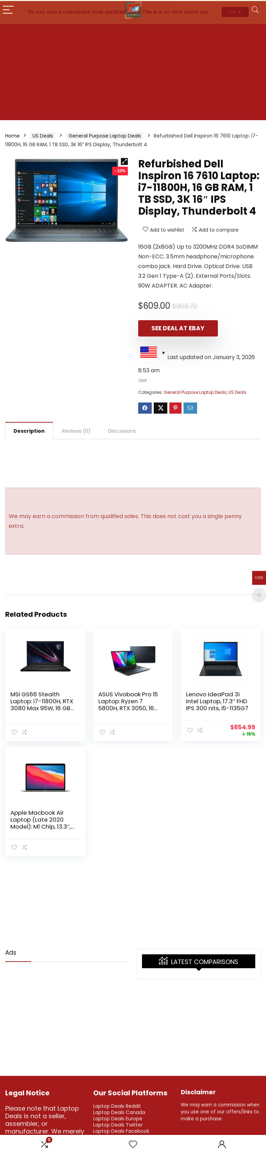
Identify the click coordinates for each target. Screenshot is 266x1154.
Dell (142, 379)
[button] (124, 160)
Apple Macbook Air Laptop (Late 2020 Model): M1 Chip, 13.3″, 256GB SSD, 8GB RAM (40, 822)
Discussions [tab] (122, 429)
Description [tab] (29, 429)
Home (12, 134)
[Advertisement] (133, 70)
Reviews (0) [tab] (76, 429)
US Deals (43, 134)
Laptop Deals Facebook (121, 1130)
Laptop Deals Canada (119, 1111)
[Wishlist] (133, 1144)
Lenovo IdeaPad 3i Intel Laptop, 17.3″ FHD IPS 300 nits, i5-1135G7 (217, 700)
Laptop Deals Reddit (117, 1105)
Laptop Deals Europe (117, 1117)
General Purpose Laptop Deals (105, 134)
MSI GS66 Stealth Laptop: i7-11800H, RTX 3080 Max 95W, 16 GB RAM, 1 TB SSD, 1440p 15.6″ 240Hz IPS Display (42, 707)
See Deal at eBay (177, 327)
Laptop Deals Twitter (118, 1123)
